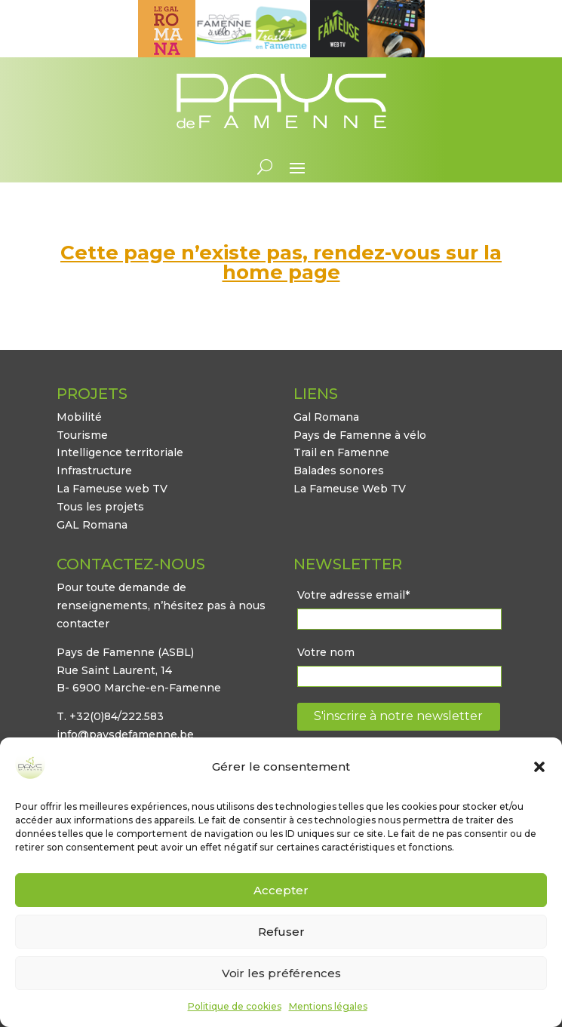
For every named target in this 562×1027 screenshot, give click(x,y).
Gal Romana (326, 417)
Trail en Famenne (341, 452)
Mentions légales (328, 1006)
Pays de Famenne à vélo (359, 435)
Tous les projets (100, 507)
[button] (539, 766)
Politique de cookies (234, 1006)
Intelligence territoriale (120, 452)
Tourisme (82, 435)
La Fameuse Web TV (349, 488)
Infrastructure (94, 470)
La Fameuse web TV (112, 488)
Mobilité (79, 417)
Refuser (281, 931)
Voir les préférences (281, 973)
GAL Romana (92, 525)
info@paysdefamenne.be (125, 734)
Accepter (281, 890)
